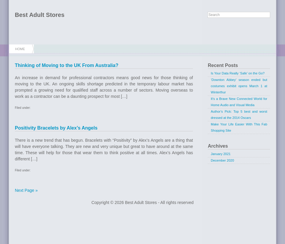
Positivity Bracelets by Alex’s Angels (56, 127)
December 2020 (222, 160)
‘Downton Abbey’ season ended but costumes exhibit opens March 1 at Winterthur (239, 86)
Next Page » (26, 190)
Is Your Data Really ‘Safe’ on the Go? (238, 73)
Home (20, 49)
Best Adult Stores (39, 15)
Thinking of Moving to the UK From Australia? (66, 65)
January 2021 (221, 154)
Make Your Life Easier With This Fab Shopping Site (239, 127)
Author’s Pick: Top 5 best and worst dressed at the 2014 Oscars (239, 114)
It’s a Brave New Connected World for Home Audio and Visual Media (239, 102)
